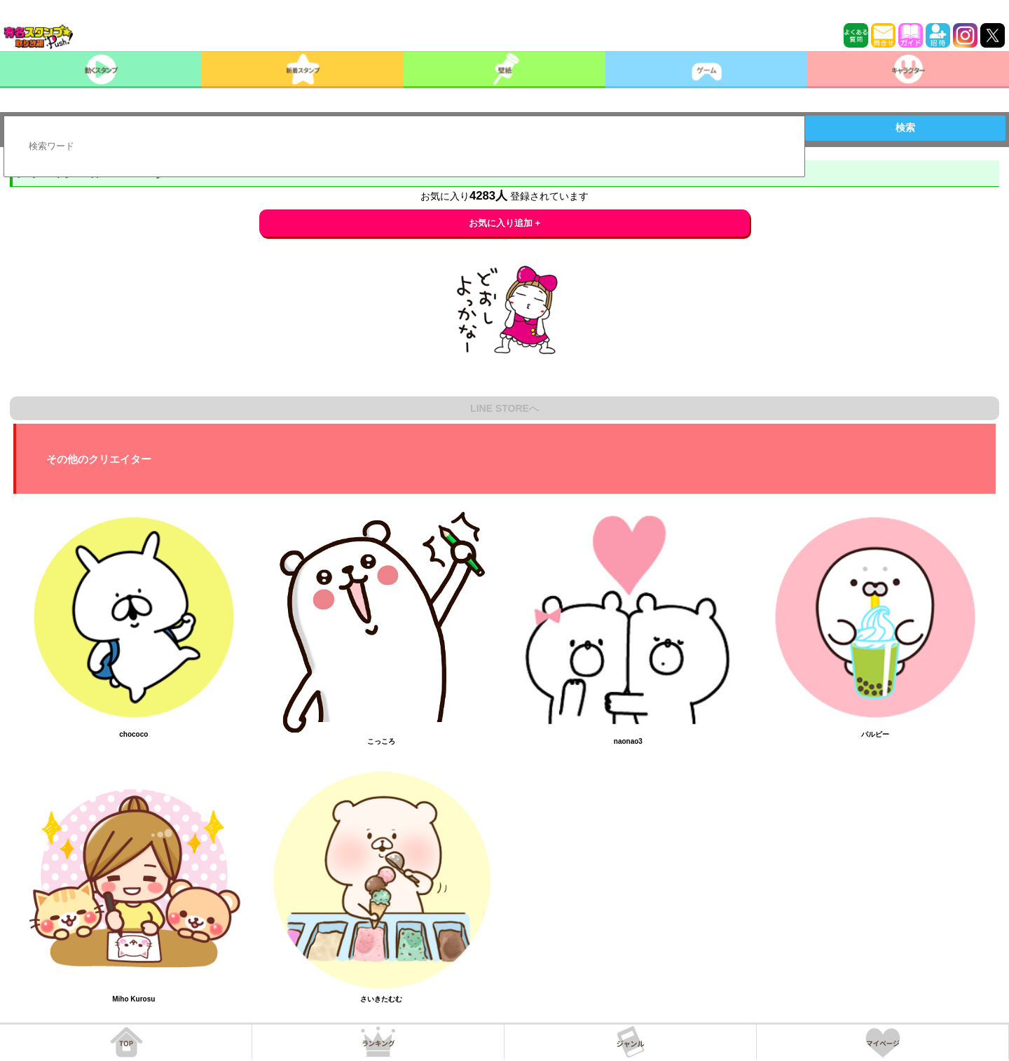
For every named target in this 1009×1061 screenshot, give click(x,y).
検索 (905, 127)
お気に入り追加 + (505, 223)
